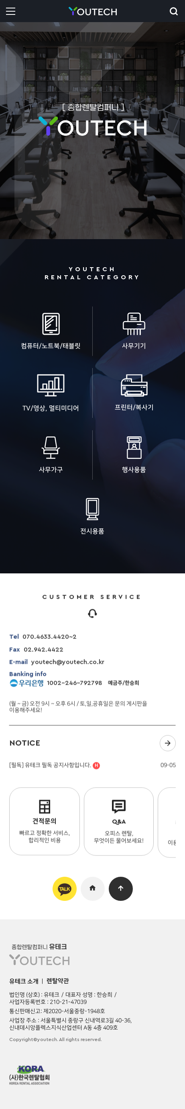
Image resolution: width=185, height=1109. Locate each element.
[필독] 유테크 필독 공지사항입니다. (54, 769)
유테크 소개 (24, 981)
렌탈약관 (58, 981)
